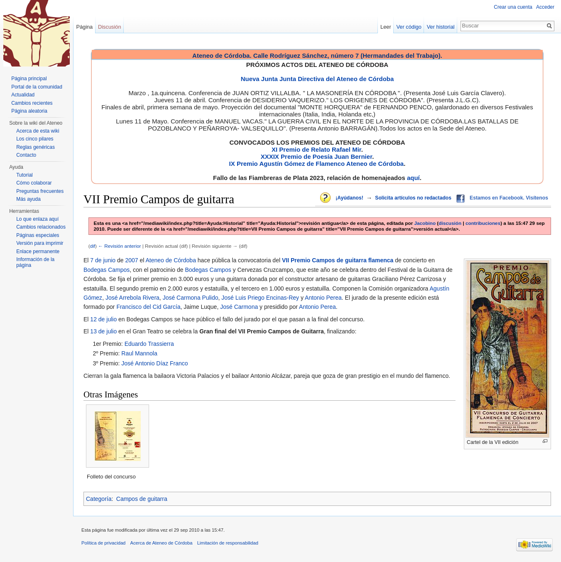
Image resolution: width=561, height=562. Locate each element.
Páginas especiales (37, 235)
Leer (385, 27)
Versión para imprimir (39, 243)
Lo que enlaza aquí (37, 219)
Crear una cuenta (513, 7)
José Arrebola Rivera (132, 297)
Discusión (109, 27)
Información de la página (35, 262)
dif (92, 246)
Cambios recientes (31, 103)
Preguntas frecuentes (40, 191)
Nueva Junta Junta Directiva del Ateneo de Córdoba (317, 78)
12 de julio (103, 319)
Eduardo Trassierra (149, 343)
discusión (450, 223)
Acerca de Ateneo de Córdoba (161, 542)
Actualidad (22, 95)
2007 (131, 260)
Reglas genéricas (35, 147)
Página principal (29, 78)
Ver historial (441, 27)
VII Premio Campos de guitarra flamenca (337, 260)
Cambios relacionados (41, 227)
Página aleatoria (29, 111)
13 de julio (103, 331)
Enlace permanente (37, 251)
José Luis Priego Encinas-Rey (260, 297)
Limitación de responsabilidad (227, 542)
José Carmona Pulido (190, 297)
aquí (413, 177)
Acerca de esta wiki (37, 131)
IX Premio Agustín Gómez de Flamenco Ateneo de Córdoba (316, 163)
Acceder (545, 7)
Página (84, 27)
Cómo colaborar (33, 183)
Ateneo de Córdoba (170, 260)
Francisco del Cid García (148, 306)
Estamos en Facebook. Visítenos (509, 198)
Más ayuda (28, 199)
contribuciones (482, 223)
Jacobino (425, 223)
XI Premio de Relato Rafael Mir (316, 149)
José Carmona (239, 306)
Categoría (98, 498)
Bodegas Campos (106, 269)
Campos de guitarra (141, 498)
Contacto (26, 155)
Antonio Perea (323, 297)
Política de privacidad (103, 542)
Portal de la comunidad (36, 87)
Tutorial (24, 175)
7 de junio (102, 260)
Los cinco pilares (34, 139)
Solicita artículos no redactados (413, 198)
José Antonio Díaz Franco (154, 363)
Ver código (409, 27)
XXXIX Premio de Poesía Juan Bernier (316, 156)
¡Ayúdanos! (349, 198)
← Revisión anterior (119, 246)
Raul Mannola (139, 353)
